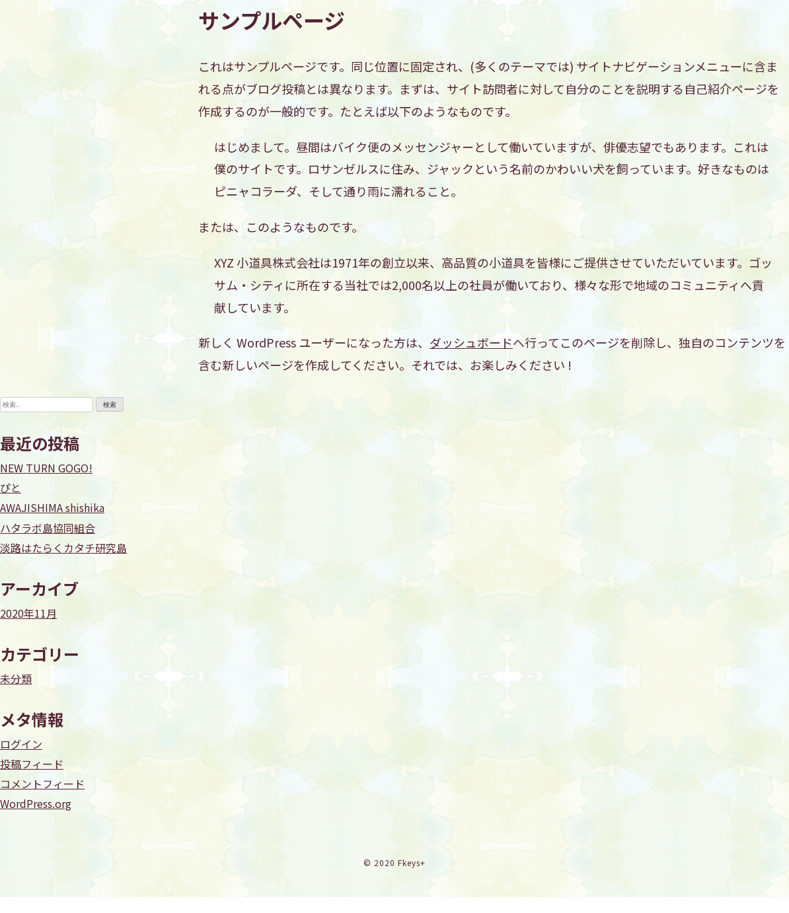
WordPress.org (35, 803)
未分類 (16, 678)
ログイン (21, 744)
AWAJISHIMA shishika (52, 507)
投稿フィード (31, 764)
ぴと (10, 487)
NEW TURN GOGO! (46, 468)
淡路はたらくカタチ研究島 (63, 548)
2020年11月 (28, 613)
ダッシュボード (471, 342)
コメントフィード (42, 783)
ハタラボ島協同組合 (47, 528)
